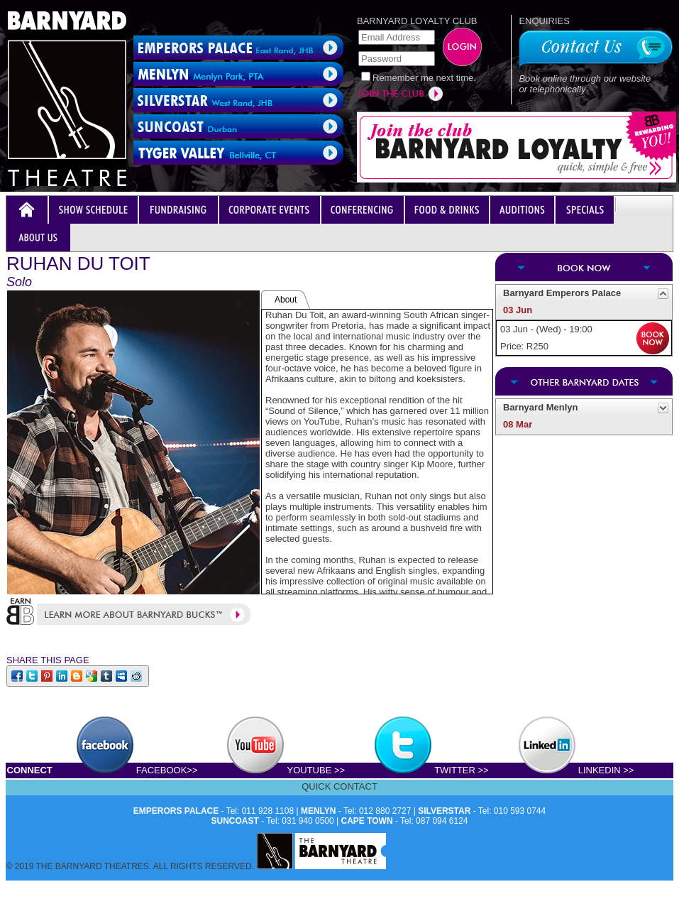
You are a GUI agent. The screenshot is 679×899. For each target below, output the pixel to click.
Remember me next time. (424, 77)
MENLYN (318, 811)
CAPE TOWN (367, 821)
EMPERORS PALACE (176, 811)
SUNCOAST (235, 821)
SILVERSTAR (444, 811)
